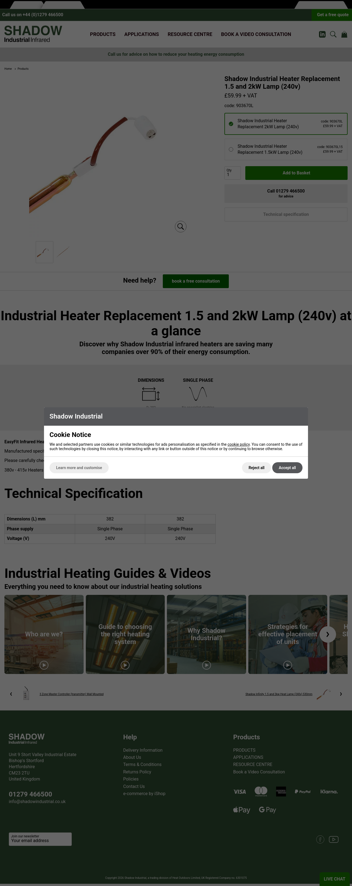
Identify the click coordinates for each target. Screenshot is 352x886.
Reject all (257, 468)
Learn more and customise (79, 468)
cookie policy (238, 444)
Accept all (287, 468)
